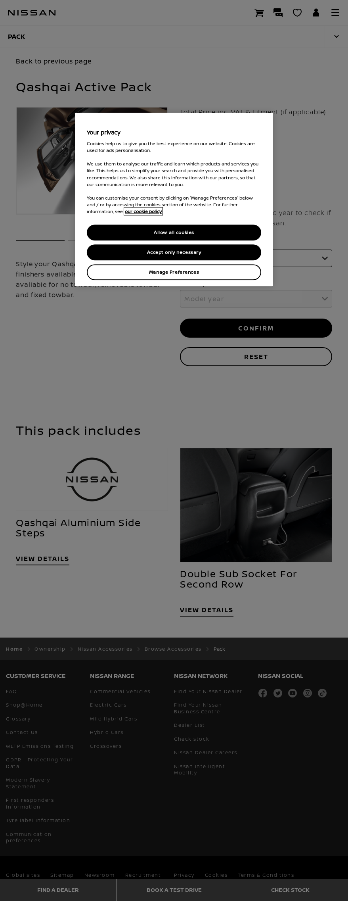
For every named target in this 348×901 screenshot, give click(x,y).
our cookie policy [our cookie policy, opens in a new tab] (143, 211)
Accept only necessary (174, 252)
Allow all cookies (174, 232)
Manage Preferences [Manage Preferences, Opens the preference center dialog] (174, 272)
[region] (174, 199)
